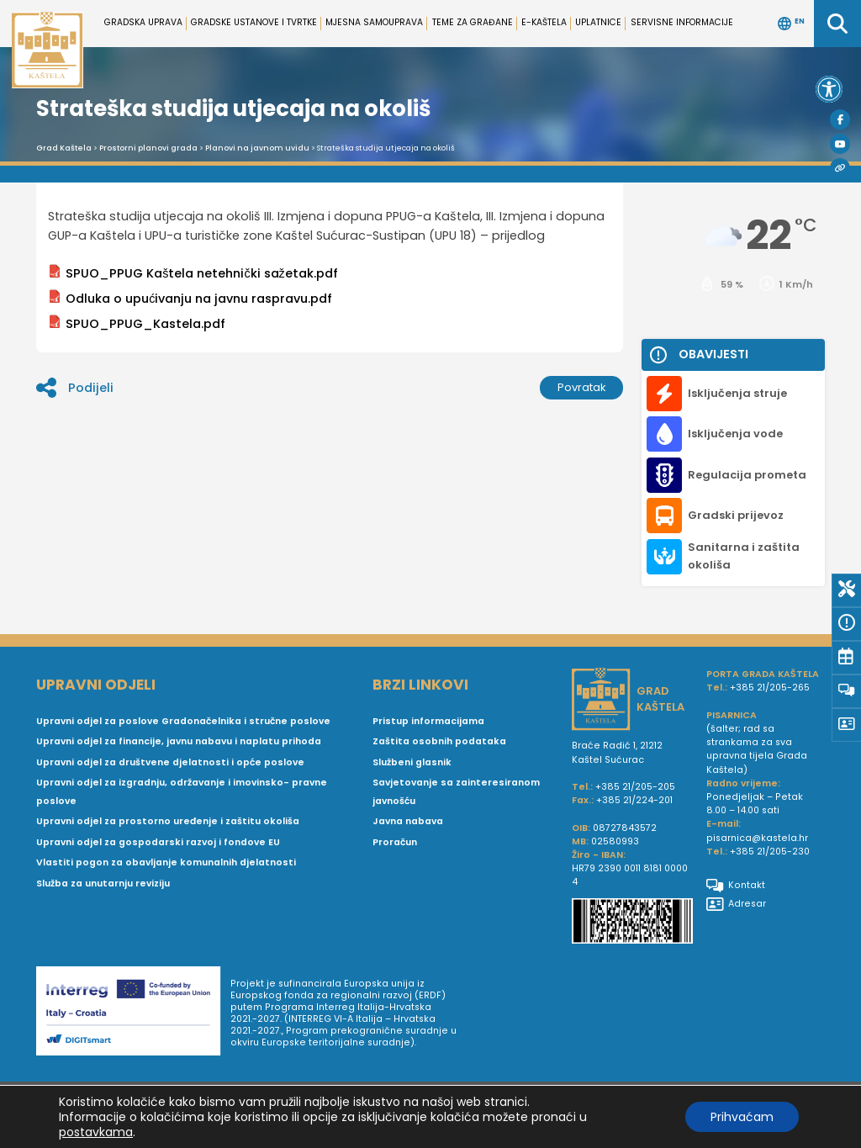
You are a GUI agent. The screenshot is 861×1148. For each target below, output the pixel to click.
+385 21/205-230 (770, 851)
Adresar (736, 904)
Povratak (581, 387)
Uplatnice (598, 22)
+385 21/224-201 (634, 800)
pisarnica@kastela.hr (757, 838)
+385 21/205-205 (635, 786)
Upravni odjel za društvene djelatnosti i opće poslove (170, 762)
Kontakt (735, 885)
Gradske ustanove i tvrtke (254, 22)
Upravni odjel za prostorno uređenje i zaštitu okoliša (167, 821)
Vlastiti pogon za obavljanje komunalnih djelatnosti (166, 862)
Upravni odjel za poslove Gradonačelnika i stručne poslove (183, 721)
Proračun (394, 842)
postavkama (96, 1132)
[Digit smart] (133, 1013)
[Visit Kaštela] (840, 168)
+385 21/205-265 (770, 687)
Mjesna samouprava (374, 22)
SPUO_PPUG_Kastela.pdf (136, 323)
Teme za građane (472, 22)
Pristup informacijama (428, 721)
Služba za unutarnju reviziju (103, 883)
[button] (829, 89)
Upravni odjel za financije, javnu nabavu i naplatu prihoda (178, 741)
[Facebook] (840, 119)
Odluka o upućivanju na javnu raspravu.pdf (190, 298)
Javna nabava (407, 821)
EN (791, 23)
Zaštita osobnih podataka (439, 741)
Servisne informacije (682, 22)
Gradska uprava (143, 22)
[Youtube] (840, 144)
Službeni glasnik (412, 762)
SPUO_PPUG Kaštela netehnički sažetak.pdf (193, 273)
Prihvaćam (742, 1116)
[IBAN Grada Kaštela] (632, 923)
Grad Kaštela (64, 148)
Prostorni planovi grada (148, 148)
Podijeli (75, 388)
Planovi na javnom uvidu (257, 148)
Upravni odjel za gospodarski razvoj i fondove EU (158, 842)
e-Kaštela (544, 22)
